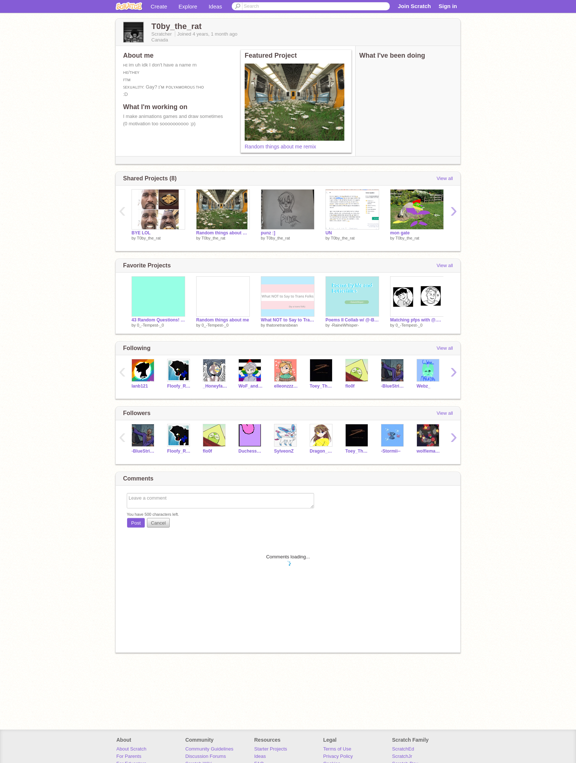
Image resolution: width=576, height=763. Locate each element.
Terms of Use (337, 749)
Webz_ (424, 386)
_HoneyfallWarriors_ (215, 386)
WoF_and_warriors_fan (250, 386)
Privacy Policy (338, 756)
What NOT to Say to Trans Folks (287, 320)
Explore (188, 6)
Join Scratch (414, 6)
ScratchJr (402, 756)
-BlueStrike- (393, 386)
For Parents (128, 756)
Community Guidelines (209, 749)
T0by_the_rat (149, 238)
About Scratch (131, 749)
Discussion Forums (205, 756)
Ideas (215, 6)
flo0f (349, 386)
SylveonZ (284, 451)
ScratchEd (403, 749)
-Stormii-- (390, 451)
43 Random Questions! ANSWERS (158, 320)
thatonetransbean (282, 325)
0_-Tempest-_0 (150, 325)
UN (328, 232)
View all (444, 178)
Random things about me (222, 320)
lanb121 (140, 386)
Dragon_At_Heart (322, 451)
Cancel (158, 523)
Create (159, 6)
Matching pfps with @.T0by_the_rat (417, 320)
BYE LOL (141, 232)
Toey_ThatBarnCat (322, 386)
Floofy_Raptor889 (179, 386)
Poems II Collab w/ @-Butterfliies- (352, 320)
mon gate (400, 232)
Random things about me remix (280, 147)
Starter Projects (270, 749)
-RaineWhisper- (345, 325)
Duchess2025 (250, 451)
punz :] (268, 232)
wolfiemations (429, 451)
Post (136, 523)
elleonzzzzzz (286, 386)
